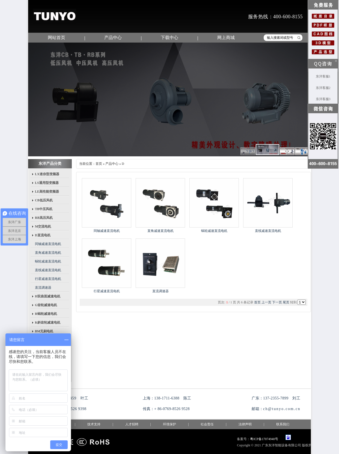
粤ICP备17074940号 (264, 439)
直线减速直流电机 (48, 270)
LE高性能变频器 (47, 191)
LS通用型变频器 (47, 183)
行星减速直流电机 (48, 279)
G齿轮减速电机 (46, 305)
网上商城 (226, 37)
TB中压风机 (43, 209)
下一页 (277, 302)
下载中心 (169, 37)
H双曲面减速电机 (47, 296)
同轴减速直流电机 (48, 244)
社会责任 (207, 424)
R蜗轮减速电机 (46, 314)
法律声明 (245, 424)
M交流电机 (43, 226)
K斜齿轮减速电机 (47, 322)
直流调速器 (43, 287)
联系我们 (282, 424)
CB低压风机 (44, 200)
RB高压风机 (44, 218)
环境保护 (169, 424)
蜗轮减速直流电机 (48, 261)
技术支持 (93, 424)
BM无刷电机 (44, 331)
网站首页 (56, 37)
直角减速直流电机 (48, 253)
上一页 (266, 302)
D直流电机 (42, 235)
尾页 (286, 302)
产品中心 (113, 37)
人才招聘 (131, 424)
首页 (99, 164)
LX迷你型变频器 (47, 174)
